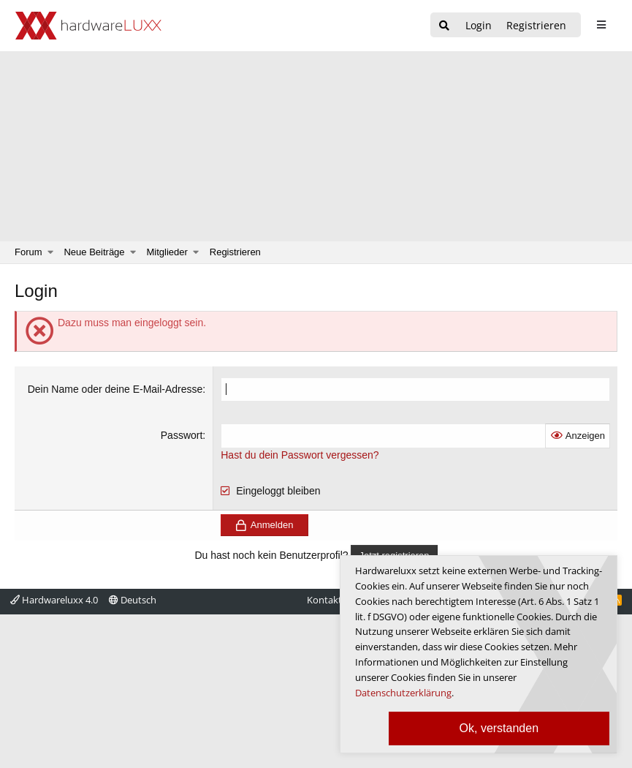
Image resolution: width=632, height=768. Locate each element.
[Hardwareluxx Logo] (88, 25)
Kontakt (324, 599)
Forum (28, 251)
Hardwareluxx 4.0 (54, 599)
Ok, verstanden (499, 728)
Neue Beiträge (94, 251)
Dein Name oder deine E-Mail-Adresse (115, 389)
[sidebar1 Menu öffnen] (601, 24)
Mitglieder (167, 251)
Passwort (182, 435)
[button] (50, 252)
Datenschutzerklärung (403, 692)
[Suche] (444, 25)
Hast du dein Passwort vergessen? (299, 455)
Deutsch (132, 599)
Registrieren (235, 251)
